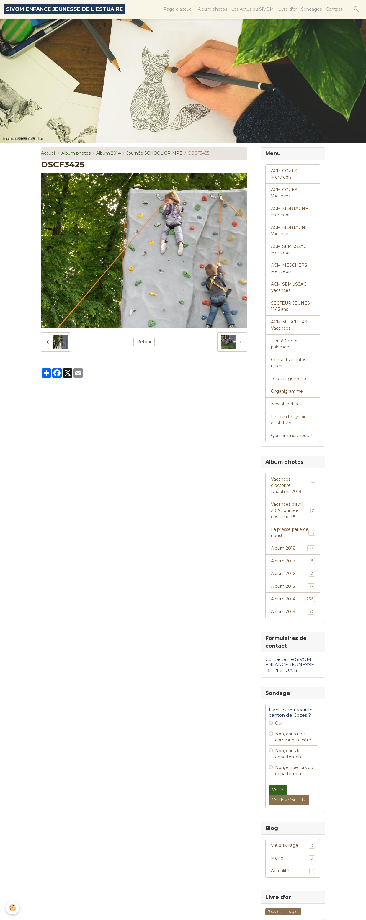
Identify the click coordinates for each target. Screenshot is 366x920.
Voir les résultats (288, 800)
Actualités (293, 871)
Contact (334, 9)
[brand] (64, 9)
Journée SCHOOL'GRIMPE (154, 153)
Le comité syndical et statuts (290, 419)
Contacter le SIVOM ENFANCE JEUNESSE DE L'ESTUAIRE (289, 665)
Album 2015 (293, 586)
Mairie (293, 858)
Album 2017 (293, 561)
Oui (278, 723)
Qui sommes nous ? (291, 435)
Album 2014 (108, 153)
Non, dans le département (289, 753)
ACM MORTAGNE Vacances (289, 230)
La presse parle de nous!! (293, 532)
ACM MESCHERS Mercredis (289, 268)
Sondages (311, 9)
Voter (277, 790)
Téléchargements (289, 378)
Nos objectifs (284, 404)
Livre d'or (287, 9)
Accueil (48, 153)
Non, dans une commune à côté (293, 737)
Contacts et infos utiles (288, 363)
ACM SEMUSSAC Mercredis (288, 249)
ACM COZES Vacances (284, 193)
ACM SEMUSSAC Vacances (288, 287)
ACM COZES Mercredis (284, 174)
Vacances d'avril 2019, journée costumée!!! (293, 510)
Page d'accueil (179, 9)
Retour (144, 341)
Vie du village (293, 846)
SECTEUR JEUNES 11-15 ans (290, 306)
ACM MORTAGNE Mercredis (289, 211)
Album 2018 (293, 548)
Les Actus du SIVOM (252, 9)
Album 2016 (293, 574)
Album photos (212, 9)
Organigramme (287, 391)
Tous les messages (283, 911)
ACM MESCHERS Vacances (289, 325)
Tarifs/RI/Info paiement (284, 344)
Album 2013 (293, 612)
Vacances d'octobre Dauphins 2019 (293, 485)
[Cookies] (12, 907)
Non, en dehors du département (294, 770)
